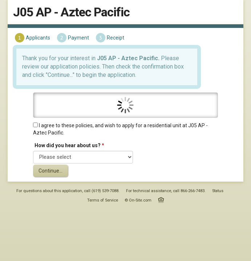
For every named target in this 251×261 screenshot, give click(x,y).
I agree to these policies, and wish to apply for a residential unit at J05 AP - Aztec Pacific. (120, 137)
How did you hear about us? (68, 153)
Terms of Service (102, 208)
